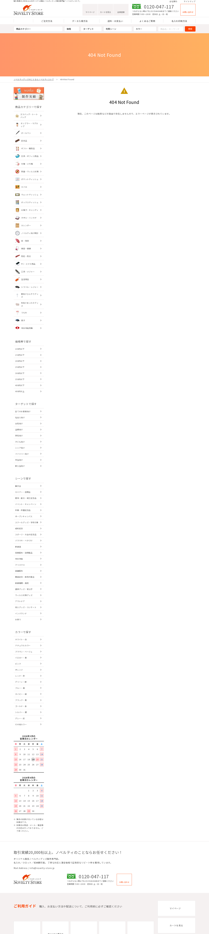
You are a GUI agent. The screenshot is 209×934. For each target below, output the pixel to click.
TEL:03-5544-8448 (154, 12)
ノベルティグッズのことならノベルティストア (34, 79)
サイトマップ (190, 1)
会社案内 (173, 1)
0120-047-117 (159, 7)
